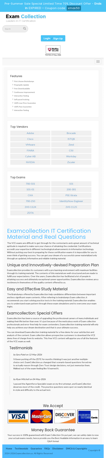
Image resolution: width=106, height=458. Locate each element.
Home (9, 448)
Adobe (30, 133)
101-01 (30, 189)
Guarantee (36, 448)
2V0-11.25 (71, 206)
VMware (30, 144)
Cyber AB (30, 156)
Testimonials (21, 448)
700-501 (30, 183)
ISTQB (71, 138)
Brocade (71, 133)
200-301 (71, 189)
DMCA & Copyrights (76, 448)
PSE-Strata (71, 195)
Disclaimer (57, 448)
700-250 (30, 201)
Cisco (30, 138)
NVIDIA (30, 162)
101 (71, 183)
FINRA (30, 150)
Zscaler (71, 162)
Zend (71, 144)
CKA (30, 195)
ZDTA (30, 212)
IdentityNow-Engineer (71, 201)
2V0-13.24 (30, 206)
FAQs (47, 448)
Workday (71, 156)
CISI (71, 150)
